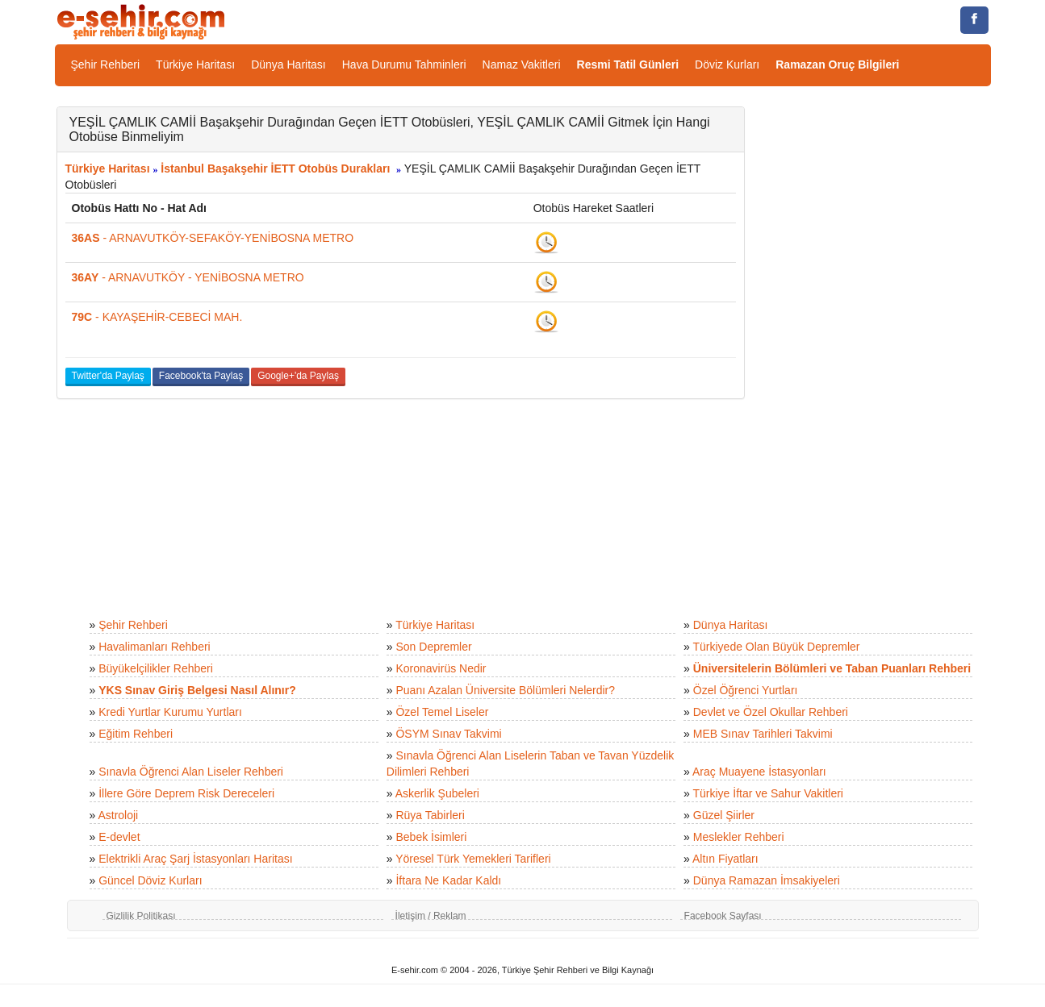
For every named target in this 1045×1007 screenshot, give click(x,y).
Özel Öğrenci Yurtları (745, 690)
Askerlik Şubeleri (437, 793)
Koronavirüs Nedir (440, 668)
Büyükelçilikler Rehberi (155, 668)
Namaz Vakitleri (522, 64)
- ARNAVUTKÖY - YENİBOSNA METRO (188, 277)
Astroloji (118, 815)
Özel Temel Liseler (441, 711)
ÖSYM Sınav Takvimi (448, 733)
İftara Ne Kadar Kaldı (448, 880)
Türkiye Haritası (195, 64)
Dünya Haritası (288, 64)
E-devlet (119, 836)
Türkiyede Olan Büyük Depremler (776, 646)
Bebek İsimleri (430, 836)
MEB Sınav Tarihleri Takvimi (763, 733)
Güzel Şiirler (723, 815)
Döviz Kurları (727, 64)
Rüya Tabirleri (429, 815)
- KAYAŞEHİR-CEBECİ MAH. (157, 316)
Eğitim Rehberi (135, 733)
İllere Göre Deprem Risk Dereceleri (186, 793)
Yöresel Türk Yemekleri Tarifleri (472, 858)
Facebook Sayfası (723, 916)
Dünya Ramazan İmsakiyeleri (766, 880)
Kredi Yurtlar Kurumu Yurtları (170, 711)
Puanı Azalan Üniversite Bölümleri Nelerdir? (505, 690)
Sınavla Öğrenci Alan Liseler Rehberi (190, 771)
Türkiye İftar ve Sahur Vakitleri (768, 793)
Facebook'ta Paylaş (201, 375)
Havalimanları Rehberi (154, 646)
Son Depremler (433, 646)
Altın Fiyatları (725, 858)
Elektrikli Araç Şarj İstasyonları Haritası (195, 858)
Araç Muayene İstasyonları (759, 771)
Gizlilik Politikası (141, 916)
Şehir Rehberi (105, 64)
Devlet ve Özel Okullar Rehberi (770, 711)
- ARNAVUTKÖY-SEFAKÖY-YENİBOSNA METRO (213, 237)
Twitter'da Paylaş (108, 375)
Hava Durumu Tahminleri (404, 64)
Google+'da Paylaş (298, 375)
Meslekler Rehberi (738, 836)
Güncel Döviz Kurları (150, 880)
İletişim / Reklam (430, 916)
